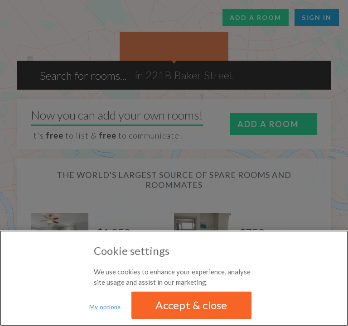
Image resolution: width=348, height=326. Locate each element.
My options (104, 307)
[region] (174, 278)
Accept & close (191, 305)
